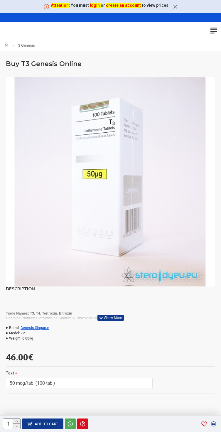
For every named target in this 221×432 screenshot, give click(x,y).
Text (10, 373)
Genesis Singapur (35, 328)
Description (20, 288)
